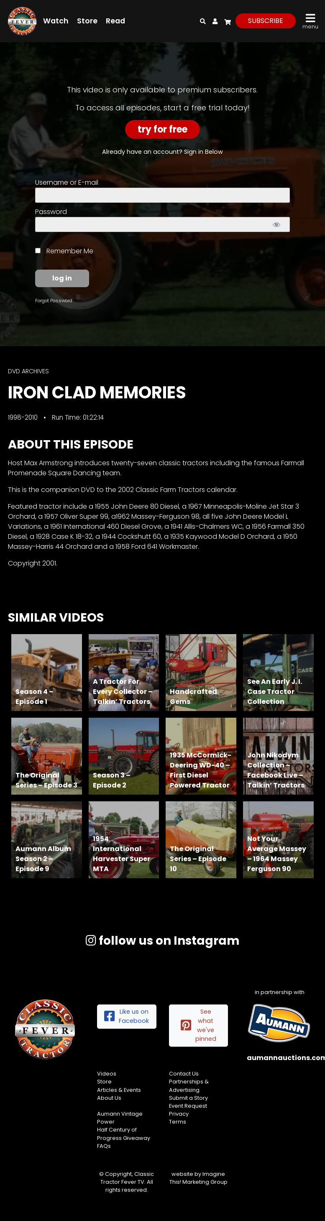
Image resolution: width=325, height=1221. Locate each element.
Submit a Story (188, 1097)
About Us (109, 1097)
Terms (177, 1121)
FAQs (104, 1146)
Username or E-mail (66, 182)
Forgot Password (53, 300)
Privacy (179, 1113)
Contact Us (184, 1073)
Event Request (188, 1105)
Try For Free (162, 129)
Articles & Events (119, 1090)
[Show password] (276, 224)
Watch (56, 21)
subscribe (265, 20)
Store (87, 21)
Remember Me (64, 251)
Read (115, 21)
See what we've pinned (198, 1025)
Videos (106, 1073)
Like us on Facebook (126, 1016)
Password (51, 212)
